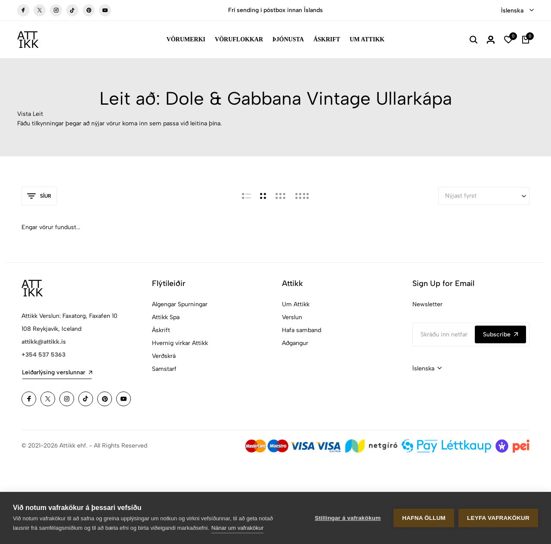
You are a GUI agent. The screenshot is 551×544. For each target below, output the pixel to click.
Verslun (292, 317)
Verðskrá (164, 356)
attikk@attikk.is (44, 341)
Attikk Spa (166, 317)
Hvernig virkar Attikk (180, 343)
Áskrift (326, 39)
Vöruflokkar (239, 39)
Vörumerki (186, 39)
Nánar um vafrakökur (237, 528)
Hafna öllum (424, 518)
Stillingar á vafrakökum (348, 518)
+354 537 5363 (43, 354)
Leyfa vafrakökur (498, 518)
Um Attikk (367, 39)
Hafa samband (301, 330)
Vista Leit (30, 114)
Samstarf (164, 369)
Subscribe (500, 334)
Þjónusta (288, 39)
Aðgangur (295, 343)
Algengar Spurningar (179, 304)
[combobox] (517, 10)
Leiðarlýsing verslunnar (57, 372)
